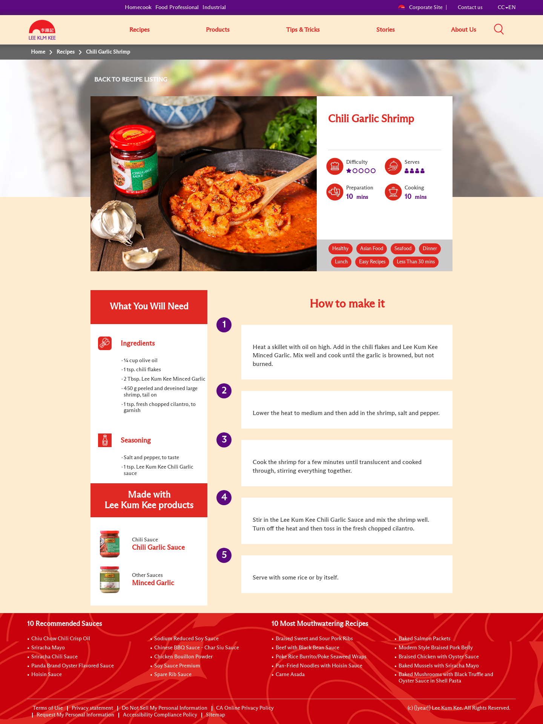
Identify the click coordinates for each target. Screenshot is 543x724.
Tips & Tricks (303, 30)
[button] (518, 29)
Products (218, 30)
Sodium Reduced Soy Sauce (186, 638)
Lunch (341, 262)
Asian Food (371, 248)
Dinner (430, 248)
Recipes (139, 30)
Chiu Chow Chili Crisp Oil (60, 638)
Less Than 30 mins (416, 262)
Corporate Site (420, 7)
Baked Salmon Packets (425, 638)
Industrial (214, 7)
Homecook (138, 7)
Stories (385, 30)
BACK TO (108, 80)
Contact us (470, 7)
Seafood (402, 248)
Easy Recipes (372, 262)
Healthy (340, 248)
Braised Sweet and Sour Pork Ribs (314, 638)
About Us (463, 30)
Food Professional (177, 7)
